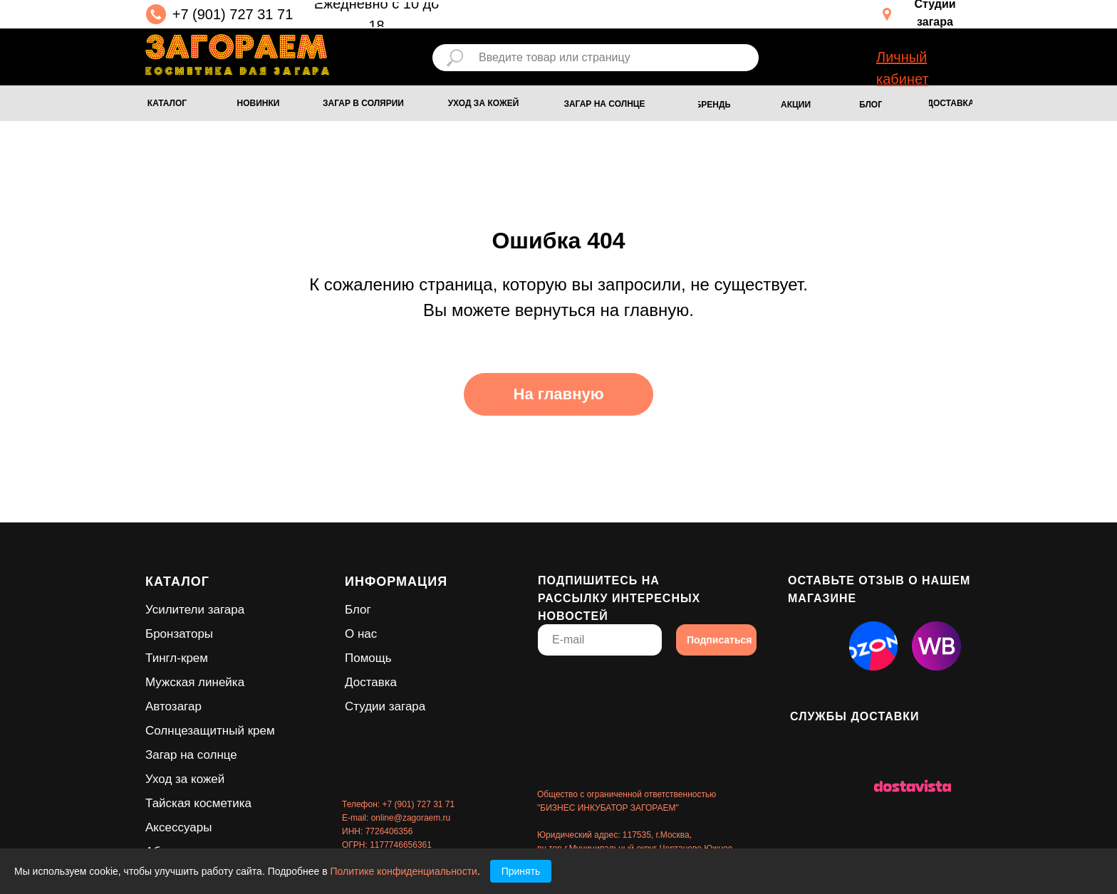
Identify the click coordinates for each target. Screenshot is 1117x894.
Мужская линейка (194, 682)
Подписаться (719, 640)
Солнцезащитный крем (210, 730)
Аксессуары (178, 827)
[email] (600, 640)
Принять (521, 871)
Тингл (161, 658)
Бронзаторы (179, 634)
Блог (358, 609)
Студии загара (385, 706)
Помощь (368, 658)
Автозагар (173, 706)
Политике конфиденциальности (404, 871)
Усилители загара (194, 609)
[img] (237, 54)
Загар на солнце (191, 755)
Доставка (371, 682)
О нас (361, 634)
